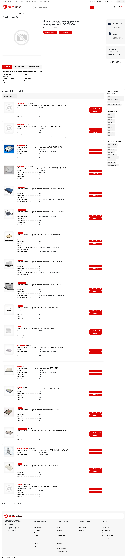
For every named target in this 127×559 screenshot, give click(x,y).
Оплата (40, 1)
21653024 (26, 260)
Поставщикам (37, 530)
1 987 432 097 (26, 484)
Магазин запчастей (7, 1)
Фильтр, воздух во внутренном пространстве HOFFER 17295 (37, 368)
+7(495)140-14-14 (97, 1)
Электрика (59, 530)
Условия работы (38, 527)
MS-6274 (28, 145)
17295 (24, 366)
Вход (80, 525)
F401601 (26, 408)
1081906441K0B (29, 166)
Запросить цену (50, 32)
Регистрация (82, 527)
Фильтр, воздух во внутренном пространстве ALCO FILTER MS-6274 (40, 147)
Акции (80, 532)
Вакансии (36, 543)
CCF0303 (27, 124)
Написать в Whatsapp (115, 62)
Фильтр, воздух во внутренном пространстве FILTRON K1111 (37, 308)
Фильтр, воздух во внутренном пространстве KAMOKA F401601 (38, 410)
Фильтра (59, 527)
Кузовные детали (61, 535)
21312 (28, 283)
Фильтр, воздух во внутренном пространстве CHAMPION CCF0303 (39, 126)
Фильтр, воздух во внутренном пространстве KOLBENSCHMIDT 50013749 (41, 430)
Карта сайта (37, 546)
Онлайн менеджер (106, 538)
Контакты (46, 1)
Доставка (34, 1)
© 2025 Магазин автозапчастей (10, 557)
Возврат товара (106, 532)
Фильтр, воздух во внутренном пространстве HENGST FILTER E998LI (40, 347)
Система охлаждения (62, 540)
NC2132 (29, 210)
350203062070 (33, 448)
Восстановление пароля (108, 535)
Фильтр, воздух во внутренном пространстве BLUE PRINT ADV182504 (40, 189)
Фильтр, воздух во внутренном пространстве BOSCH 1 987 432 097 (40, 486)
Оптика (58, 532)
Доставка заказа (106, 530)
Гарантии (28, 1)
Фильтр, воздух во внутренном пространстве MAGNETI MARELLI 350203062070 (43, 450)
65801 (24, 464)
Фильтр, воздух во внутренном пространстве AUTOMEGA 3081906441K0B (41, 105)
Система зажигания (61, 546)
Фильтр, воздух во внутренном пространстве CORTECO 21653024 (39, 262)
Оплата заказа (105, 527)
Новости (21, 1)
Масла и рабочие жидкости (63, 525)
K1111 (25, 306)
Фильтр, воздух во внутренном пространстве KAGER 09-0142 (38, 389)
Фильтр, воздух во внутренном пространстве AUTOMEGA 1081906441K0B (41, 168)
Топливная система (61, 548)
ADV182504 (28, 187)
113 (23, 326)
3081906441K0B (29, 103)
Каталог (15, 1)
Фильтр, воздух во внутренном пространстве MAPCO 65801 (37, 466)
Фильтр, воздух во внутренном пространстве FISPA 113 (36, 328)
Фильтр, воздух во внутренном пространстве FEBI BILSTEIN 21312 (39, 285)
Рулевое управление (62, 551)
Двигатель (59, 543)
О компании (37, 525)
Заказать (65, 32)
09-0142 (25, 387)
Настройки (82, 530)
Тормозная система (62, 538)
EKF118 (26, 233)
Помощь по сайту (106, 525)
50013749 (30, 429)
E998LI (29, 345)
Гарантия (36, 538)
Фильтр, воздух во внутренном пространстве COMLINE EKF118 (38, 235)
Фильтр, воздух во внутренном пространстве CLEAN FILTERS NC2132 (40, 212)
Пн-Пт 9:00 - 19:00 (110, 1)
